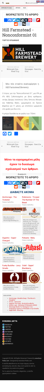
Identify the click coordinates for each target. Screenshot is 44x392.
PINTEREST (8, 336)
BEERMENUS (9, 343)
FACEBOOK (8, 325)
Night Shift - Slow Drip (16, 310)
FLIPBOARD (8, 334)
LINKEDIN (8, 329)
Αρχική (18, 8)
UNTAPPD (8, 341)
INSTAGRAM (9, 332)
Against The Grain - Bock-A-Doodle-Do (21, 303)
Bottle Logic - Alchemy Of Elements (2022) (23, 305)
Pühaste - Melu (28, 238)
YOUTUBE (8, 339)
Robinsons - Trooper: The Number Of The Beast (31, 200)
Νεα (24, 8)
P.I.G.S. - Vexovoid (15, 302)
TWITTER (8, 327)
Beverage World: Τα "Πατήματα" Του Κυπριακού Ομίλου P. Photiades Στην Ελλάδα (24, 307)
